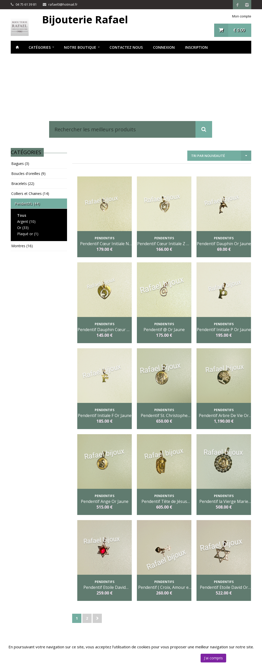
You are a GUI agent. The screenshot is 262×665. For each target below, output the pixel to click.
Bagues (20, 163)
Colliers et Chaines (30, 193)
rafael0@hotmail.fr (63, 4)
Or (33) (23, 227)
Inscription (196, 47)
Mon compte (241, 16)
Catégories (40, 47)
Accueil (17, 47)
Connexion (164, 47)
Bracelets (22, 183)
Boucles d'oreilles (28, 173)
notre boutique (80, 47)
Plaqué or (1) (27, 233)
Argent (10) (26, 221)
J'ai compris (213, 658)
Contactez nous (126, 47)
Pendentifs (27, 203)
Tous (21, 215)
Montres (22, 245)
